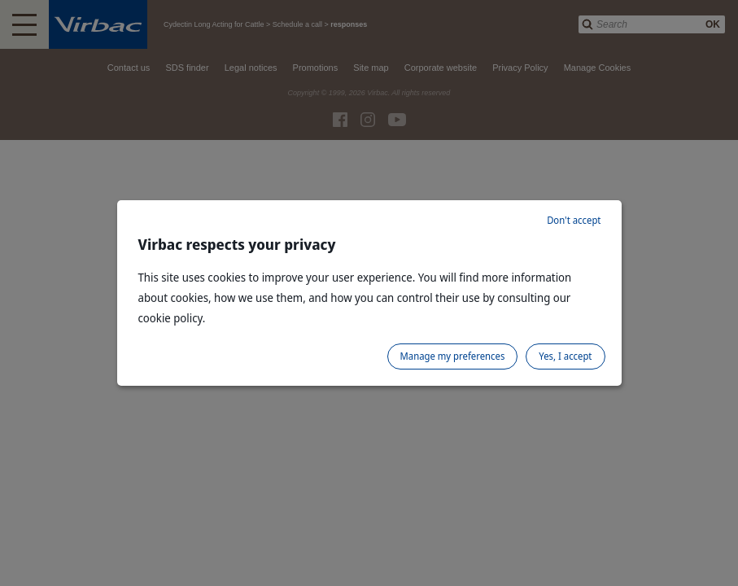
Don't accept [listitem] (573, 220)
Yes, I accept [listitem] (565, 356)
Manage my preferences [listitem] (452, 356)
